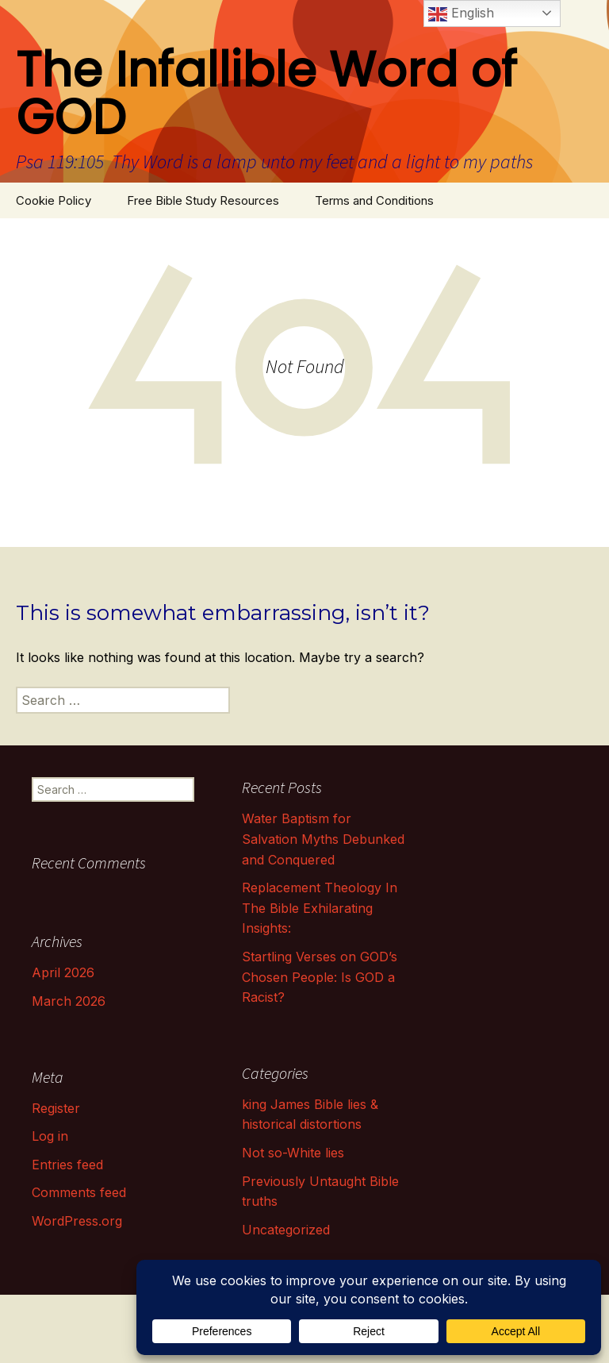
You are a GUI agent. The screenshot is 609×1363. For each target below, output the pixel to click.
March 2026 (68, 1001)
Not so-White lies (293, 1153)
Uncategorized (286, 1230)
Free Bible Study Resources (203, 200)
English (461, 14)
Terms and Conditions (374, 200)
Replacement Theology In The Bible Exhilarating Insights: (319, 908)
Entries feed (67, 1164)
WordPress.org (77, 1221)
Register (56, 1108)
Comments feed (79, 1192)
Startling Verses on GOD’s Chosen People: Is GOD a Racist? (319, 977)
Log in (50, 1136)
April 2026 (63, 972)
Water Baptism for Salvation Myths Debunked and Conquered (323, 838)
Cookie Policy (53, 200)
